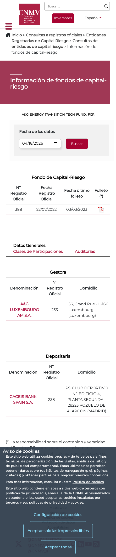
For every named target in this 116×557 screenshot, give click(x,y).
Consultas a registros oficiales (54, 35)
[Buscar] (106, 6)
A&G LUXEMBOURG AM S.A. (24, 310)
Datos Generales (29, 245)
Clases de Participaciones (38, 251)
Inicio (16, 35)
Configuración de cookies (58, 514)
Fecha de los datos (37, 131)
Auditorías (85, 251)
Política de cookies (88, 482)
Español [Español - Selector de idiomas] (92, 18)
